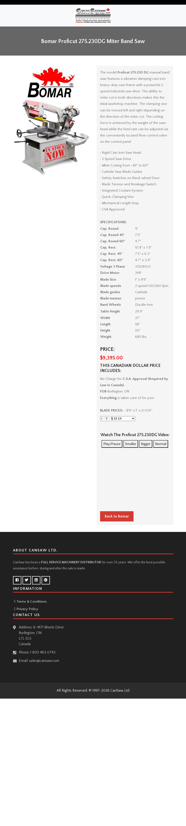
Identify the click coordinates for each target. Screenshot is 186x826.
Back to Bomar (117, 516)
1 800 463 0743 (42, 652)
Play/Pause (112, 444)
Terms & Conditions (31, 602)
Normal (160, 444)
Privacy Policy (27, 609)
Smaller (130, 444)
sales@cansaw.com (44, 661)
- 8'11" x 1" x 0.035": (126, 410)
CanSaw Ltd (119, 690)
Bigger (145, 444)
